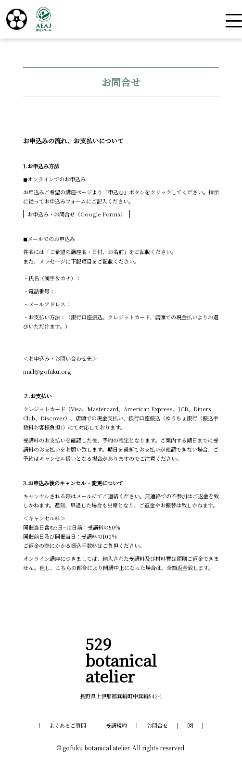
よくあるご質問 (67, 725)
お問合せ (157, 725)
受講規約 (116, 725)
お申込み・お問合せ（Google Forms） (76, 214)
